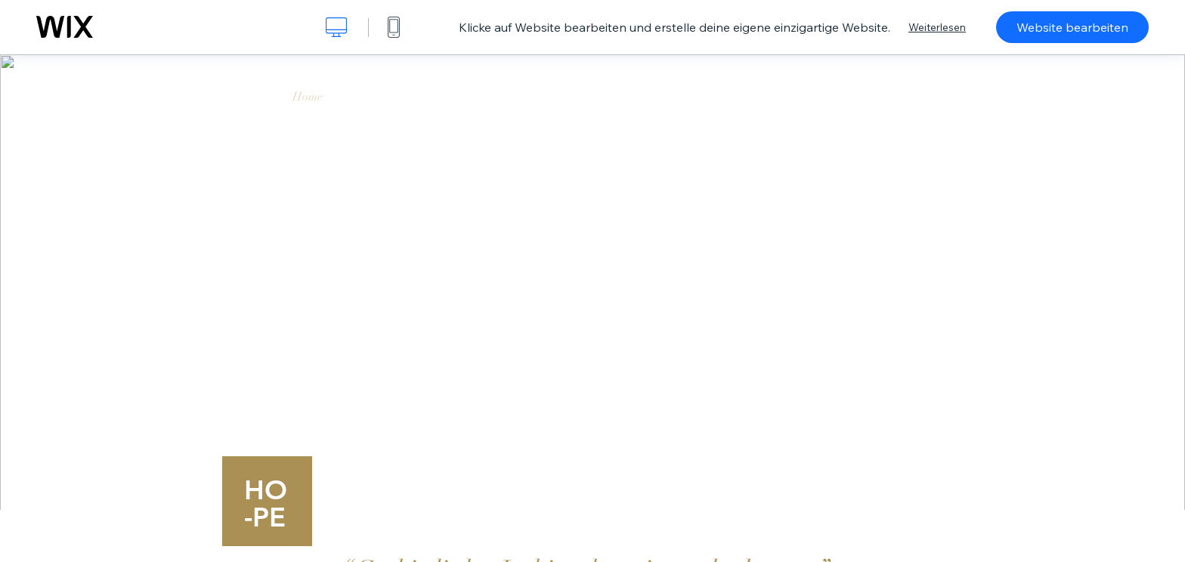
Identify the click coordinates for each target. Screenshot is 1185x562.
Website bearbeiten (1072, 27)
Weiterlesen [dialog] (937, 27)
